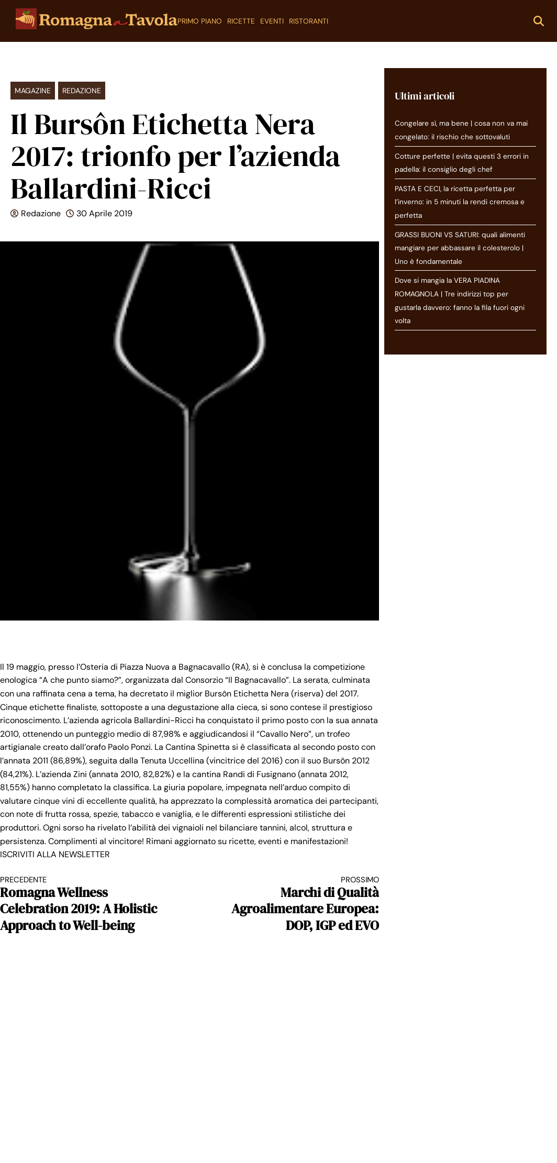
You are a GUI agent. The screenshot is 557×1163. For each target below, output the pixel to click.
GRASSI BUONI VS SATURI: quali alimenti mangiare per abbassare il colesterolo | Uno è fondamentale (460, 248)
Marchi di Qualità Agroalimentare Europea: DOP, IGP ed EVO (293, 904)
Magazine (33, 90)
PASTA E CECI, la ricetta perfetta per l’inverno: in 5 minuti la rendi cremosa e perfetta (460, 202)
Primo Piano (199, 21)
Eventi (272, 21)
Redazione (81, 90)
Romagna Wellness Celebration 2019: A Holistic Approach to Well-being (85, 904)
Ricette (241, 21)
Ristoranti (308, 21)
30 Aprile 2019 (104, 213)
